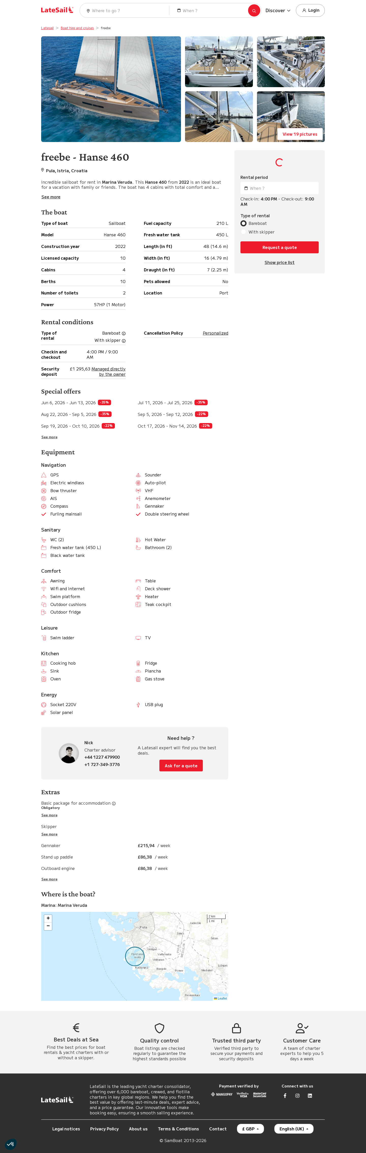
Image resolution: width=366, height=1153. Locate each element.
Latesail (47, 27)
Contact (218, 1129)
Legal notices (66, 1129)
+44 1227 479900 (102, 757)
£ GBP (249, 1129)
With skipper (261, 232)
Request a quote (280, 247)
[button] (279, 10)
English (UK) (292, 1129)
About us (138, 1129)
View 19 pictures (300, 134)
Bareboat (258, 223)
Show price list (280, 262)
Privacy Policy (104, 1129)
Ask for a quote (181, 765)
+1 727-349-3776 (102, 764)
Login (310, 10)
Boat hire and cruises (77, 27)
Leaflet (220, 998)
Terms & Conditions (178, 1129)
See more (49, 437)
